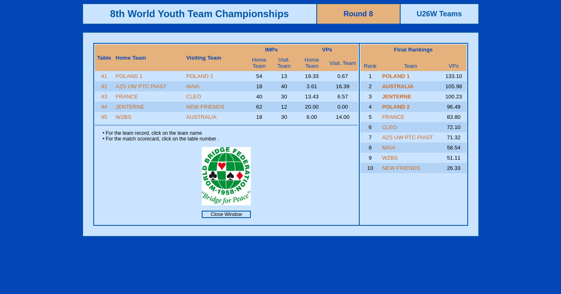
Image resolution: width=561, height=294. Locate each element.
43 (104, 97)
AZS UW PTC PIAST (141, 86)
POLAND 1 (129, 76)
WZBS (124, 117)
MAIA (193, 86)
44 (104, 107)
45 (104, 117)
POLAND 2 (199, 76)
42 (104, 86)
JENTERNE (130, 107)
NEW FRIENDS (205, 107)
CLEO (193, 97)
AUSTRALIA (201, 117)
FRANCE (127, 97)
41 (104, 76)
